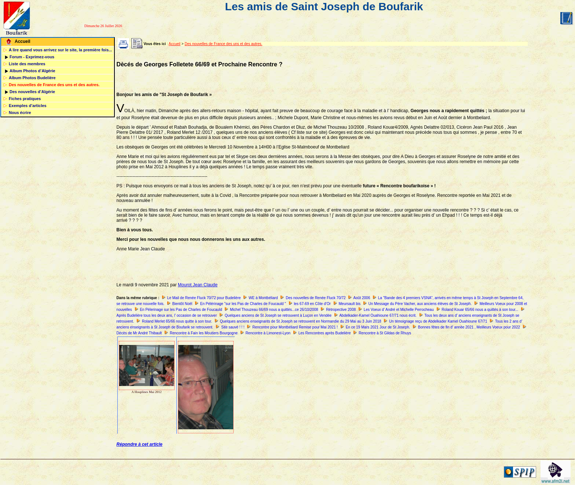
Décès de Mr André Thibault (139, 333)
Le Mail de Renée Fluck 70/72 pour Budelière (204, 298)
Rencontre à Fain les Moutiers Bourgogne (204, 333)
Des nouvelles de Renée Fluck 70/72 (315, 298)
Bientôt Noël (182, 304)
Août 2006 (362, 298)
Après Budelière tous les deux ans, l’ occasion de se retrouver (167, 315)
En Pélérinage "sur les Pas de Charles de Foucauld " (243, 304)
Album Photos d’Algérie (32, 71)
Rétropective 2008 (341, 310)
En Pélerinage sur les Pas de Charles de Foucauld (181, 310)
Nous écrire (20, 112)
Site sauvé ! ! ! (232, 327)
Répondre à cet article (139, 444)
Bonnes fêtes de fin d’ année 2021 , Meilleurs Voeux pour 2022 (469, 327)
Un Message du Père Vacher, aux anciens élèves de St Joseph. (420, 304)
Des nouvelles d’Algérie (32, 91)
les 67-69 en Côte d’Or (312, 304)
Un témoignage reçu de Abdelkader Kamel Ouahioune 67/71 (438, 321)
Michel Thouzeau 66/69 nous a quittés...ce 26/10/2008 (274, 310)
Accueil (22, 41)
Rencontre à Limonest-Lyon (268, 333)
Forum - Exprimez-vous (32, 57)
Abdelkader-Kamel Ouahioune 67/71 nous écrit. (378, 315)
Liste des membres (27, 64)
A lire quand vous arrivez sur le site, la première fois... (60, 50)
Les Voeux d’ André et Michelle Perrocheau (399, 310)
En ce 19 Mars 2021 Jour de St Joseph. (378, 327)
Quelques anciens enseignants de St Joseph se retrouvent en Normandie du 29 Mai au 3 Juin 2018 (300, 321)
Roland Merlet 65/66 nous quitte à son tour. (177, 321)
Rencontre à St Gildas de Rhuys (385, 333)
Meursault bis (349, 304)
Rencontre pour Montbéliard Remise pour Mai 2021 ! (295, 327)
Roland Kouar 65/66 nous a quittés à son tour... (480, 310)
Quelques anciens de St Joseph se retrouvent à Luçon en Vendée (278, 315)
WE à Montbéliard (263, 298)
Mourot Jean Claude (197, 284)
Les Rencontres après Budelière (325, 333)
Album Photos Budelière (32, 78)
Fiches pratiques (25, 98)
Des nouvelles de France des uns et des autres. (54, 84)
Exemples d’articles (28, 105)
